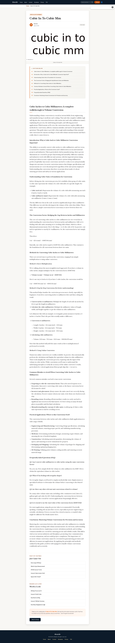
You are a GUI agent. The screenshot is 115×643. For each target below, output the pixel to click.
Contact (30, 2)
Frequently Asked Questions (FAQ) (42, 92)
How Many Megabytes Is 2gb (38, 604)
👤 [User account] (102, 2)
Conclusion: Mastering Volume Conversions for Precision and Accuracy (51, 95)
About (25, 2)
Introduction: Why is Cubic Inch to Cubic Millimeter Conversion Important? (51, 74)
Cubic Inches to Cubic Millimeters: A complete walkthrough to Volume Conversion (53, 71)
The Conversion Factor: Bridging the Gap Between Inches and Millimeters (51, 80)
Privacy (42, 2)
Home (21, 2)
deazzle (15, 2)
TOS (47, 2)
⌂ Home (97, 2)
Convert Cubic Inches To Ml (38, 573)
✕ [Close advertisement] (112, 7)
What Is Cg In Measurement (38, 566)
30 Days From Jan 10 (36, 590)
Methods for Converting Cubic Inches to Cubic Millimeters (47, 83)
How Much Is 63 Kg (35, 597)
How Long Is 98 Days (36, 562)
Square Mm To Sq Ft (36, 576)
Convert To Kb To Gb (36, 594)
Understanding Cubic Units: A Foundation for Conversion (47, 77)
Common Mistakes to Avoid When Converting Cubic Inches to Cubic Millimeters (52, 86)
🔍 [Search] (92, 2)
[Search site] (87, 2)
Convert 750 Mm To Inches (37, 601)
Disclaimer (36, 2)
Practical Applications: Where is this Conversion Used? (47, 89)
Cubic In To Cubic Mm (51, 611)
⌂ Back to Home (35, 619)
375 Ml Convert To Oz (36, 569)
